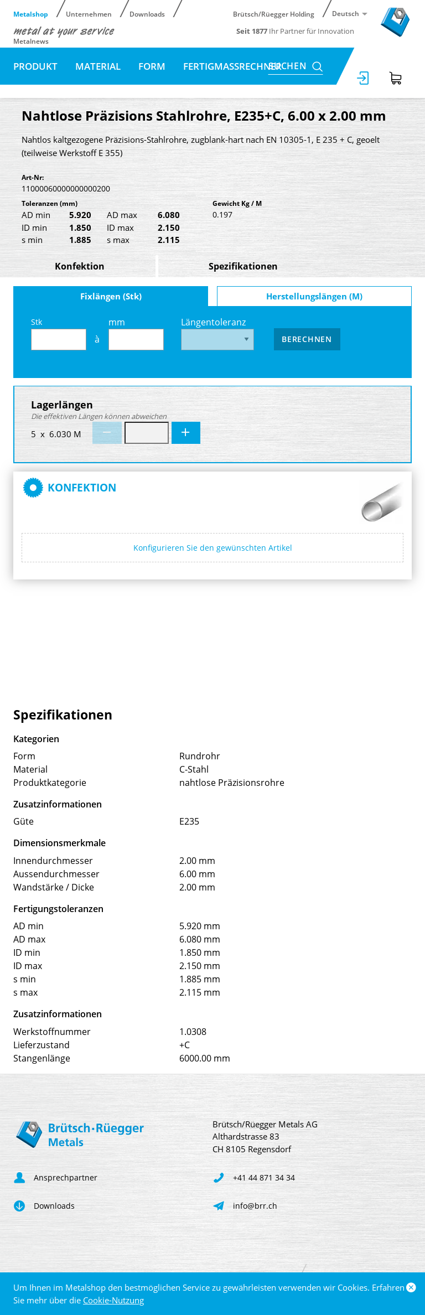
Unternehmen (89, 13)
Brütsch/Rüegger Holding (273, 13)
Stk (58, 333)
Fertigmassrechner (232, 66)
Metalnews (31, 41)
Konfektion (80, 266)
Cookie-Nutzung (113, 1300)
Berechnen (306, 339)
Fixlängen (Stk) (111, 296)
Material (98, 66)
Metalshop (30, 13)
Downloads (147, 13)
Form (151, 66)
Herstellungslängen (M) (314, 296)
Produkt (35, 66)
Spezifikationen (243, 266)
